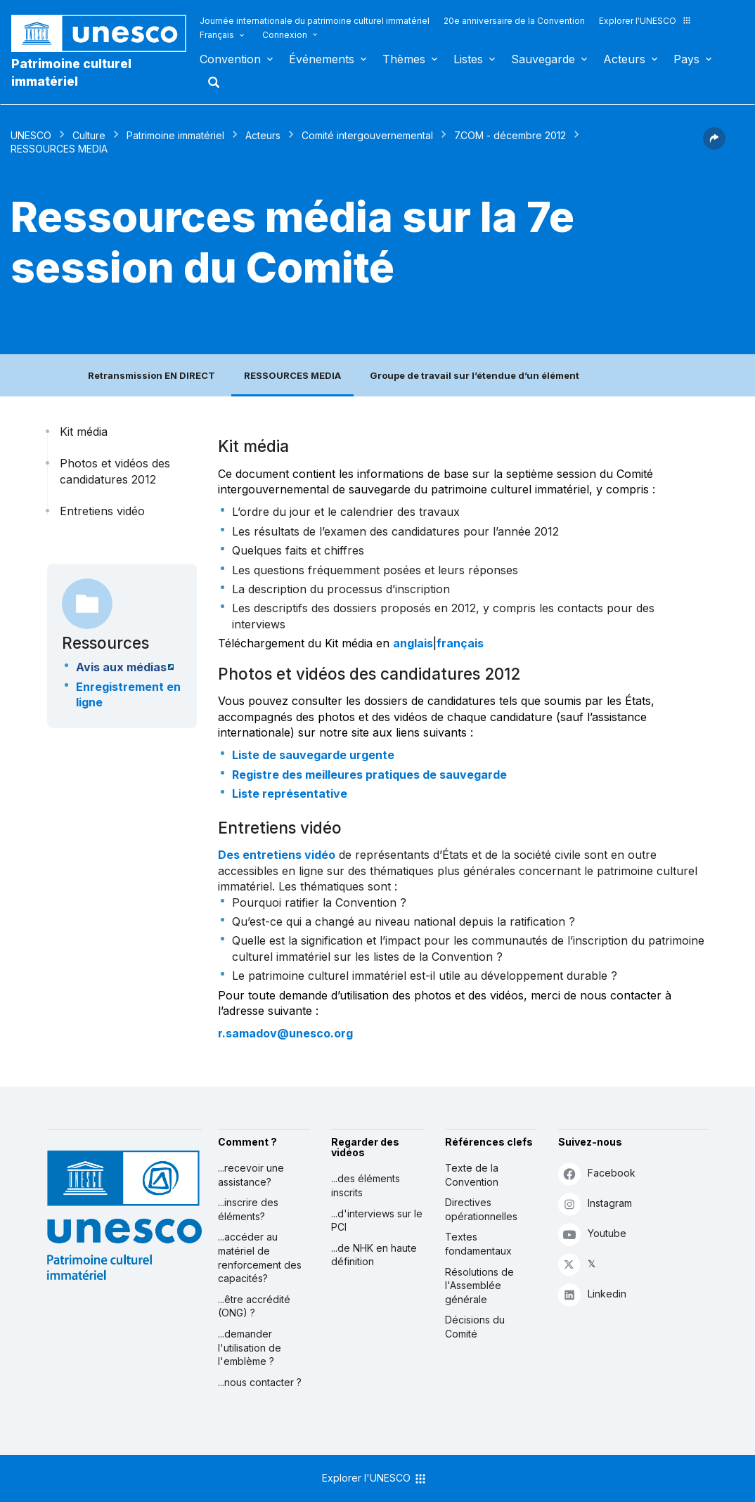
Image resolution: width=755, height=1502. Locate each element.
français (460, 643)
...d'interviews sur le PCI (376, 1221)
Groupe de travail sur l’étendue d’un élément (474, 375)
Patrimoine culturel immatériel (71, 72)
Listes (468, 59)
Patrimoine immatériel (175, 135)
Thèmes (403, 59)
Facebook (596, 1173)
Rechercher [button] (209, 82)
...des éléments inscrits (365, 1185)
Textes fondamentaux (478, 1244)
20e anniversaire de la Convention (514, 20)
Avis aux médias (121, 667)
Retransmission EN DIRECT (151, 375)
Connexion (284, 35)
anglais (413, 643)
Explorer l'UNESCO (645, 20)
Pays (686, 59)
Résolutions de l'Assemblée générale (479, 1285)
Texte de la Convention (471, 1175)
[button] (714, 145)
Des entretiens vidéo (276, 855)
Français (217, 35)
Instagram (595, 1204)
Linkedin (592, 1294)
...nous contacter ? (260, 1382)
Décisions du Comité (475, 1327)
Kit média (84, 432)
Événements (321, 59)
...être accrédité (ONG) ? (254, 1306)
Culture (88, 135)
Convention (230, 59)
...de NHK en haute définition (374, 1255)
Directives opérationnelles (481, 1209)
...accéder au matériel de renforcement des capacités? (260, 1257)
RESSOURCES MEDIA (292, 375)
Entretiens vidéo (102, 511)
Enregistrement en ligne (128, 694)
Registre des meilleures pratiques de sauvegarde (369, 775)
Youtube (592, 1234)
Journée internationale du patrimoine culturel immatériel (315, 20)
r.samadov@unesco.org (285, 1033)
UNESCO (31, 135)
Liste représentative (289, 793)
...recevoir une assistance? (251, 1175)
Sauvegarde (543, 59)
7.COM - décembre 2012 (510, 135)
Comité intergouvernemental (367, 135)
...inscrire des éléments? (248, 1209)
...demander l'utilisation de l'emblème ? (249, 1347)
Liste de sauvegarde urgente (313, 755)
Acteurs (624, 59)
